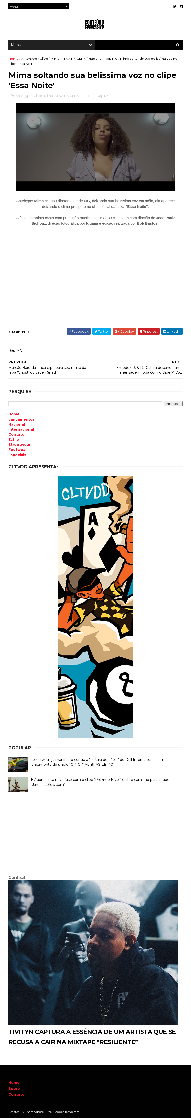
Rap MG (111, 58)
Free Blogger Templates (62, 1112)
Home (13, 58)
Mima (54, 58)
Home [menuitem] (14, 414)
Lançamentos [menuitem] (21, 419)
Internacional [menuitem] (21, 429)
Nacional (95, 58)
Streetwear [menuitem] (19, 444)
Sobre (14, 1088)
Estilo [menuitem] (13, 439)
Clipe (44, 58)
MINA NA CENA (74, 58)
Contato (16, 1094)
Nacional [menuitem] (16, 424)
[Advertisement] (95, 835)
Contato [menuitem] (16, 434)
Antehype (29, 58)
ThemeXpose (34, 1112)
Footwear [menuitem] (17, 449)
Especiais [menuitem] (17, 455)
